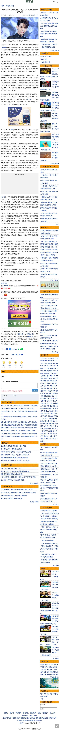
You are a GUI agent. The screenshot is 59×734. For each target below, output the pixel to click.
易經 (42, 436)
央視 (51, 421)
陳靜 (44, 669)
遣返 (53, 423)
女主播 (47, 421)
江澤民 (52, 383)
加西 (40, 720)
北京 (52, 403)
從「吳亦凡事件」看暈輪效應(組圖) (11, 450)
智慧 (51, 436)
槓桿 (46, 396)
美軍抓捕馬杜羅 (45, 62)
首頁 (3, 6)
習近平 (49, 366)
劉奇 (44, 433)
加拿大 (51, 393)
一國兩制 (49, 391)
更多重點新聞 (54, 163)
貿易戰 (44, 366)
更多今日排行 (54, 280)
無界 (54, 718)
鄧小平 (55, 431)
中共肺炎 (43, 358)
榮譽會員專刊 (46, 10)
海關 (50, 423)
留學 (47, 423)
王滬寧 (48, 383)
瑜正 (41, 674)
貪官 (41, 388)
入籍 (44, 426)
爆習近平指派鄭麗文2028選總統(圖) (11, 475)
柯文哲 (44, 376)
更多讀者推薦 (34, 503)
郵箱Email (42, 704)
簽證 (56, 423)
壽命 (54, 438)
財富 (51, 401)
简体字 (21, 723)
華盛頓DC (32, 720)
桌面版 (6, 713)
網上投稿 (52, 713)
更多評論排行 (34, 484)
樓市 (44, 401)
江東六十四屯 (53, 413)
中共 (57, 376)
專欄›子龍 (4, 283)
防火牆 (54, 408)
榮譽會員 (20, 334)
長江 (55, 368)
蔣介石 (45, 431)
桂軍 (51, 428)
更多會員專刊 (54, 50)
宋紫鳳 (42, 664)
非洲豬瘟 (52, 406)
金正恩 (45, 378)
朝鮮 (47, 393)
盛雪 (55, 669)
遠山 (52, 667)
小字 (37, 15)
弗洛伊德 (49, 376)
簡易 (52, 664)
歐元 (48, 398)
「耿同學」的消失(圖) (47, 540)
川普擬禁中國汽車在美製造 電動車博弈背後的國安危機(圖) (48, 34)
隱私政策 (33, 713)
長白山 (50, 416)
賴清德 (42, 360)
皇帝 (51, 433)
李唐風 (49, 669)
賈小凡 (56, 664)
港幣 (54, 398)
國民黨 (50, 363)
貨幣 (52, 396)
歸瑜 (46, 667)
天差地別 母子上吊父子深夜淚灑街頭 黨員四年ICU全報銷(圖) (19, 406)
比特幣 (44, 398)
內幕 (48, 386)
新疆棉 (51, 368)
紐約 (27, 720)
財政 (48, 401)
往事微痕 (49, 371)
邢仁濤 (56, 672)
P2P (41, 408)
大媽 (41, 406)
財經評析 (45, 696)
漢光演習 (45, 363)
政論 (48, 694)
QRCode (15, 349)
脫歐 (54, 393)
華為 (41, 378)
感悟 (54, 436)
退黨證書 (46, 718)
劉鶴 (43, 383)
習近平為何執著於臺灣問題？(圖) (11, 469)
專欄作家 (44, 661)
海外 (54, 426)
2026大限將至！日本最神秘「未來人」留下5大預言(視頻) (18, 478)
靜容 (48, 672)
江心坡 (42, 418)
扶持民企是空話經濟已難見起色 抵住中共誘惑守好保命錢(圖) (19, 426)
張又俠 (53, 366)
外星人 (51, 438)
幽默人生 (46, 436)
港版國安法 (46, 373)
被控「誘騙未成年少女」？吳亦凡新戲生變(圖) (15, 456)
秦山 (44, 672)
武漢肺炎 (52, 358)
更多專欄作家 (54, 677)
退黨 (55, 373)
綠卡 (48, 426)
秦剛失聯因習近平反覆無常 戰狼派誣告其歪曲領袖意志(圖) (19, 428)
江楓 (44, 674)
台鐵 (53, 363)
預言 (43, 438)
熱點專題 (44, 53)
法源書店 (22, 718)
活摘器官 (46, 413)
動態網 (51, 718)
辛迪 (57, 674)
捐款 (39, 713)
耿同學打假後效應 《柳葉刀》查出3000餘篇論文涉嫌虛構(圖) (49, 319)
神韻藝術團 (15, 718)
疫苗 (48, 406)
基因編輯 (49, 408)
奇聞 (47, 438)
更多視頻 (56, 658)
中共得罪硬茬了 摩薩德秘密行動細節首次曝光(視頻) (16, 490)
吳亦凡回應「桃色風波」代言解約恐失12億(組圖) (16, 453)
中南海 (44, 386)
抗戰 (54, 428)
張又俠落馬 (43, 59)
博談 (51, 694)
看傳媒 (36, 718)
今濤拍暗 (47, 664)
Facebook (25, 715)
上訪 (48, 411)
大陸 (57, 406)
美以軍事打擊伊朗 (45, 56)
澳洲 (45, 428)
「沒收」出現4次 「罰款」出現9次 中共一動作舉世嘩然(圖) (49, 529)
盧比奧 (47, 360)
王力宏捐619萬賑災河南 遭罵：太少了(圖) (13, 447)
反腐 (51, 388)
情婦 (44, 388)
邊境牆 (44, 381)
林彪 (41, 433)
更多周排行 (55, 352)
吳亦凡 (4, 47)
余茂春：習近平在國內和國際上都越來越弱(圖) (15, 472)
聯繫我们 (45, 713)
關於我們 (18, 713)
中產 (54, 401)
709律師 (44, 411)
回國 (41, 426)
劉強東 (56, 403)
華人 (54, 421)
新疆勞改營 (52, 418)
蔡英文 (49, 403)
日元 (51, 398)
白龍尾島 (55, 416)
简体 (54, 1)
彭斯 (48, 381)
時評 (12, 6)
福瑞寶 (40, 718)
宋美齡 (50, 431)
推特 (31, 715)
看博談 (8, 6)
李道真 (42, 667)
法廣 (53, 391)
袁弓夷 (44, 371)
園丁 (52, 669)
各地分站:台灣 (21, 720)
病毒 (50, 360)
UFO (53, 376)
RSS (35, 715)
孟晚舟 (54, 378)
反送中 (55, 386)
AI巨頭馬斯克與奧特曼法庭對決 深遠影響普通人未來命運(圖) (49, 26)
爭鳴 (44, 694)
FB (44, 393)
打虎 (54, 388)
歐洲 (37, 720)
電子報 (12, 713)
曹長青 (53, 674)
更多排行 (56, 565)
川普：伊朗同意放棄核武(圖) (55, 137)
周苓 (41, 669)
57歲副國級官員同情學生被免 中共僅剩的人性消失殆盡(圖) (19, 434)
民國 (48, 428)
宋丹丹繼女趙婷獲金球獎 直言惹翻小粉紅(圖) (14, 458)
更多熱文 (56, 504)
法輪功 (52, 411)
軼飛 (49, 667)
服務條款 (26, 713)
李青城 (52, 672)
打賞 (29, 15)
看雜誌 (27, 718)
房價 (44, 406)
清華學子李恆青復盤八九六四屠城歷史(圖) (14, 496)
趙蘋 (41, 672)
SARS (46, 418)
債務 (43, 396)
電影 (12, 130)
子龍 (41, 699)
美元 (49, 396)
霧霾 (44, 408)
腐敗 (48, 388)
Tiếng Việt (33, 723)
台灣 (44, 403)
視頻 (43, 569)
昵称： (4, 376)
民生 (51, 426)
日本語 (38, 723)
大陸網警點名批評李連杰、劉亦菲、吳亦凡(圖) (15, 461)
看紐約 (32, 718)
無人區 (29, 99)
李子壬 (49, 674)
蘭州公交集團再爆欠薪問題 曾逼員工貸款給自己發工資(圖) (19, 423)
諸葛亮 (55, 433)
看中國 (6, 286)
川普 (56, 358)
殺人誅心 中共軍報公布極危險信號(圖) (12, 481)
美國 (51, 381)
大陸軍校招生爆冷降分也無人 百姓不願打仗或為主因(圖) (18, 431)
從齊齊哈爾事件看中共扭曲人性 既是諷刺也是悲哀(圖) (17, 409)
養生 (43, 441)
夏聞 (55, 667)
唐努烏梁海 (43, 416)
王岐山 (50, 378)
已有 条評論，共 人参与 (10, 381)
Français (27, 723)
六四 (52, 373)
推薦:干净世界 (7, 718)
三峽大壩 (46, 368)
